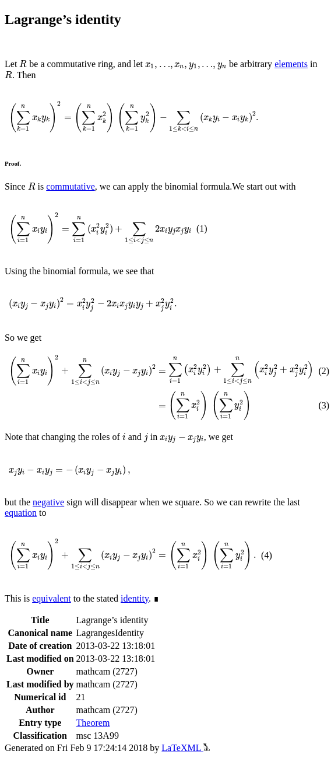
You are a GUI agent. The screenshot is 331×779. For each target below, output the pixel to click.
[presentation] (23, 64)
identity (135, 598)
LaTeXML (185, 748)
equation (21, 513)
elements (291, 64)
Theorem (93, 723)
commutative (70, 186)
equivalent (51, 598)
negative (48, 502)
